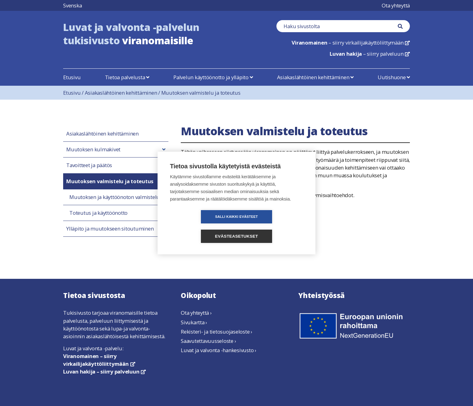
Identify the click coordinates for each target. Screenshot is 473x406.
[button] (163, 149)
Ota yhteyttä (396, 5)
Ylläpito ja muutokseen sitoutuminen (110, 229)
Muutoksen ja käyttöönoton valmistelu (114, 197)
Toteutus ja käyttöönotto (98, 213)
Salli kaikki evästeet (201, 226)
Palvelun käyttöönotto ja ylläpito (213, 77)
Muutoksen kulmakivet (93, 149)
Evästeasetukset (272, 226)
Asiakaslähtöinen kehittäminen (315, 77)
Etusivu (71, 77)
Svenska (72, 5)
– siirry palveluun (370, 53)
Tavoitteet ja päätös (89, 165)
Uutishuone (394, 77)
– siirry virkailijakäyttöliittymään (351, 42)
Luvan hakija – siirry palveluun (104, 371)
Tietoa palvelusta (127, 77)
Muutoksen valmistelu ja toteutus (201, 92)
